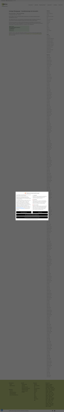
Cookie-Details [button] (28, 219)
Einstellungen (23, 208)
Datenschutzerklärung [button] (32, 219)
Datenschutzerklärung (19, 207)
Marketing (35, 199)
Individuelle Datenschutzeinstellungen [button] (32, 217)
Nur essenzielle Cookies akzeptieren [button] (32, 214)
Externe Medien (36, 204)
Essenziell (35, 195)
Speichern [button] (40, 212)
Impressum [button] (36, 219)
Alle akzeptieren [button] (24, 212)
